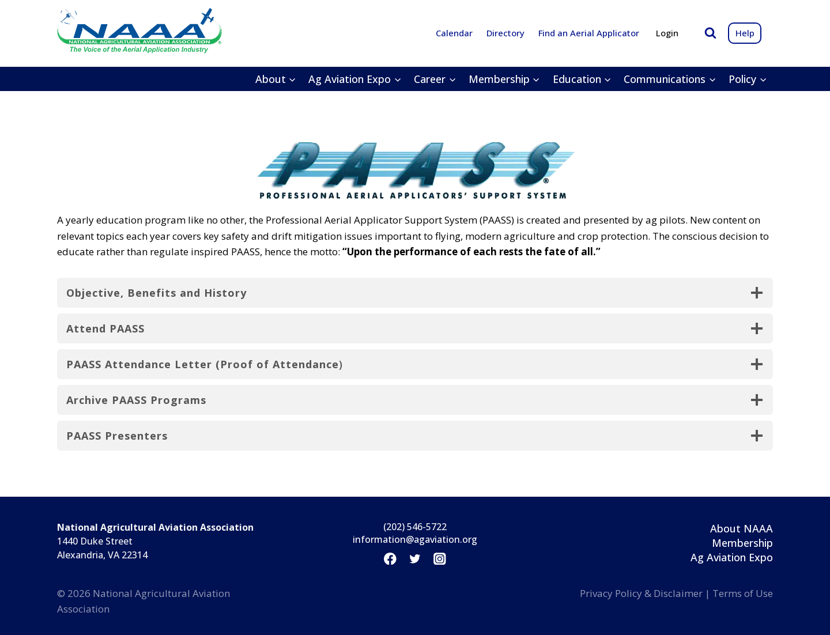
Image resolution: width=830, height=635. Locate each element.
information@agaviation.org (415, 539)
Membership (742, 543)
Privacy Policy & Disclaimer (641, 593)
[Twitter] (414, 558)
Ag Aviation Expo (732, 557)
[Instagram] (440, 558)
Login (667, 33)
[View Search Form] (710, 33)
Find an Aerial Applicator (588, 33)
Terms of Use (742, 593)
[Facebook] (390, 558)
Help (744, 33)
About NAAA (741, 528)
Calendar (454, 33)
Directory (505, 33)
